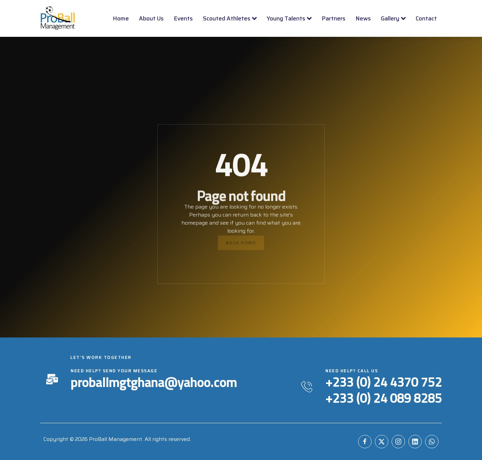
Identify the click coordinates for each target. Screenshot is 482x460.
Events (183, 18)
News (363, 18)
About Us (151, 18)
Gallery (393, 18)
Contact (426, 18)
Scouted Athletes (230, 18)
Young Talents (289, 18)
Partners (333, 18)
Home (121, 18)
